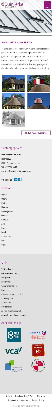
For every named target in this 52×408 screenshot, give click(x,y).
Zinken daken (7, 269)
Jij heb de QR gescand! (11, 311)
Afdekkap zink (7, 298)
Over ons (5, 215)
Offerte (4, 199)
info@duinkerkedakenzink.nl (19, 171)
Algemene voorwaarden (18, 400)
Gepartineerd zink (9, 286)
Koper (4, 228)
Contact (4, 219)
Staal (3, 244)
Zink (3, 224)
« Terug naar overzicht (36, 132)
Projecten (5, 203)
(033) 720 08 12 (11, 167)
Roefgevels (6, 281)
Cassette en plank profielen (13, 294)
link (8, 68)
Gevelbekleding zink (9, 273)
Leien (3, 240)
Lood (3, 232)
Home (4, 194)
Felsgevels (5, 277)
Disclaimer (41, 396)
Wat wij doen (7, 211)
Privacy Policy (38, 400)
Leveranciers (6, 306)
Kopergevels (6, 290)
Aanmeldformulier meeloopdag (14, 315)
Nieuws (4, 207)
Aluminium (6, 236)
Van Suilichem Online (30, 406)
